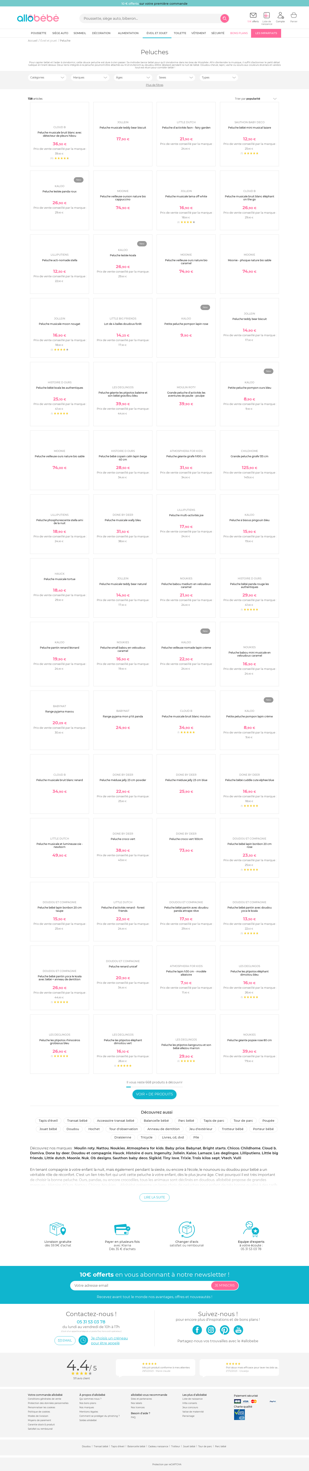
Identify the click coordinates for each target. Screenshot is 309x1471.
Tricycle (147, 1137)
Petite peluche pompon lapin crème (249, 716)
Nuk (85, 1158)
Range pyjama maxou (59, 711)
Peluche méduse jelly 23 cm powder (123, 780)
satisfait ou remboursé (187, 1234)
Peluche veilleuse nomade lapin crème (186, 647)
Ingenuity (162, 1153)
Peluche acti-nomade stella (59, 260)
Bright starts (214, 1148)
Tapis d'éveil (48, 1121)
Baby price (175, 1148)
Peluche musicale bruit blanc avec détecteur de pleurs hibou (60, 134)
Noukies (117, 1148)
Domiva (37, 1153)
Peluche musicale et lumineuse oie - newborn (59, 845)
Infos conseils (189, 1403)
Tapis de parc (214, 1121)
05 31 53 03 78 (251, 1249)
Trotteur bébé (233, 1129)
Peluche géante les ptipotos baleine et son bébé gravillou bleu (122, 394)
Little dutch (54, 1158)
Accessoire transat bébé (115, 1121)
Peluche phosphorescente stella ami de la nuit (59, 522)
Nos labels (136, 1403)
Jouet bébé (48, 1129)
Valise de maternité (193, 1411)
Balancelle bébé (156, 1121)
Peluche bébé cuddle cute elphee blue (249, 780)
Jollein (179, 1153)
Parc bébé (220, 1446)
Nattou (102, 1148)
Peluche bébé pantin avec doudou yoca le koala (249, 909)
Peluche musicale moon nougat (59, 323)
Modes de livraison (38, 1416)
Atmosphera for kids (145, 1148)
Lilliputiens (250, 1153)
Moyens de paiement (39, 1420)
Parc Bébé (186, 1121)
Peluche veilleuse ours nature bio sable (60, 456)
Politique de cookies (39, 1411)
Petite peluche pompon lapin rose (186, 323)
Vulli (237, 1158)
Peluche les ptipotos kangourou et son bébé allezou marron (186, 1046)
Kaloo (191, 1153)
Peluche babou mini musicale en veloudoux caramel (250, 654)
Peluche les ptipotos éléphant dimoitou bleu (249, 973)
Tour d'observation (123, 1129)
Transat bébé (77, 1121)
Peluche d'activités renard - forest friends (123, 909)
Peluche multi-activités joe (186, 515)
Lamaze (205, 1153)
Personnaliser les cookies (41, 1407)
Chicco (233, 1148)
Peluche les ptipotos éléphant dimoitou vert (123, 1042)
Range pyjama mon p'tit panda (123, 716)
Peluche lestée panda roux (59, 191)
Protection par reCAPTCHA (166, 1464)
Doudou (73, 1129)
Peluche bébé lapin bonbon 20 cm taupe (60, 909)
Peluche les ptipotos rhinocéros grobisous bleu (59, 1042)
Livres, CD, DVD (173, 1137)
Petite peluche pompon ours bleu (249, 387)
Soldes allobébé (88, 1420)
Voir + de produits (154, 1094)
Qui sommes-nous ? (90, 1399)
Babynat (193, 1148)
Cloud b (269, 1148)
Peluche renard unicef (123, 966)
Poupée (268, 1121)
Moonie (73, 1158)
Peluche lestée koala (123, 255)
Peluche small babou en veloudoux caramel (122, 649)
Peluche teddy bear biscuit (249, 319)
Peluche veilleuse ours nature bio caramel (186, 262)
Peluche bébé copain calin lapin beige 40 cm (123, 458)
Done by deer (57, 1153)
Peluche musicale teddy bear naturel (123, 584)
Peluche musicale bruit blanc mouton (186, 716)
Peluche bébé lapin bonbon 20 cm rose (249, 845)
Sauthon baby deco (130, 1158)
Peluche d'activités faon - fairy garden (186, 127)
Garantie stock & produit (41, 1424)
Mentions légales (88, 1411)
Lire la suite (154, 1197)
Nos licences (138, 1407)
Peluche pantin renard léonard (59, 647)
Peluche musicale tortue (59, 579)
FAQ (133, 1417)
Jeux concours (190, 1407)
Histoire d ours (139, 1153)
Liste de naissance (192, 1399)
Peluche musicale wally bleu (123, 520)
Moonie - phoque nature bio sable (249, 260)
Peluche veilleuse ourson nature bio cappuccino (123, 198)
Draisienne (122, 1137)
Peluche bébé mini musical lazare (249, 127)
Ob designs (101, 1158)
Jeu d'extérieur (200, 1129)
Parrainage (188, 1416)
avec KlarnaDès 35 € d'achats (122, 1236)
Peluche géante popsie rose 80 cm (249, 1040)
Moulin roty (84, 1148)
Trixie (186, 1158)
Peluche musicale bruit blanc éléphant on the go (249, 198)
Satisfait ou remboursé (40, 1429)
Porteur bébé (263, 1129)
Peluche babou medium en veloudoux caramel (186, 585)
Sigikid (155, 1158)
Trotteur (175, 1446)
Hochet (94, 1129)
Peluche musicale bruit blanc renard (59, 780)
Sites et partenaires (141, 1399)
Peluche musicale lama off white (186, 196)
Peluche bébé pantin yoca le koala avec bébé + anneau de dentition (60, 978)
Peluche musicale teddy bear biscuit (123, 127)
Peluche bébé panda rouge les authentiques (249, 585)
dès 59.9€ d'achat (57, 1236)
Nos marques (86, 1407)
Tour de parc (243, 1121)
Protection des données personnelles (48, 1403)
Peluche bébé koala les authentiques (59, 387)
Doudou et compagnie (91, 1153)
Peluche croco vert (123, 839)
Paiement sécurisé (246, 1395)
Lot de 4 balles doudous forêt (123, 323)
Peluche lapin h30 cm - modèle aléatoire (186, 973)
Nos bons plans (87, 1403)
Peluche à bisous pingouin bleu (249, 520)
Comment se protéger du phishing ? (99, 1416)
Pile (196, 1137)
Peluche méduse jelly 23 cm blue (186, 780)
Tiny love (171, 1158)
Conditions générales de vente (44, 1399)
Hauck (118, 1153)
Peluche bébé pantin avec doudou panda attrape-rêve (186, 909)
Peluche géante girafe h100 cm (186, 456)
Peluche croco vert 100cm (186, 839)
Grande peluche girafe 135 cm (249, 456)
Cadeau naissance (158, 1446)
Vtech (226, 1158)
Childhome (251, 1148)
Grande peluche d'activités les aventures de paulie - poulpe (186, 394)
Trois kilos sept (206, 1158)
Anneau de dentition (163, 1129)
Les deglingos (226, 1153)
